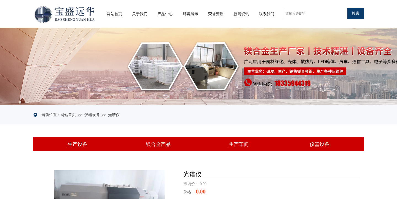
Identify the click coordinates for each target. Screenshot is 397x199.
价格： (189, 192)
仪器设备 (92, 115)
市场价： (191, 184)
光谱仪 (114, 115)
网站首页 (68, 115)
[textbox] (315, 13)
